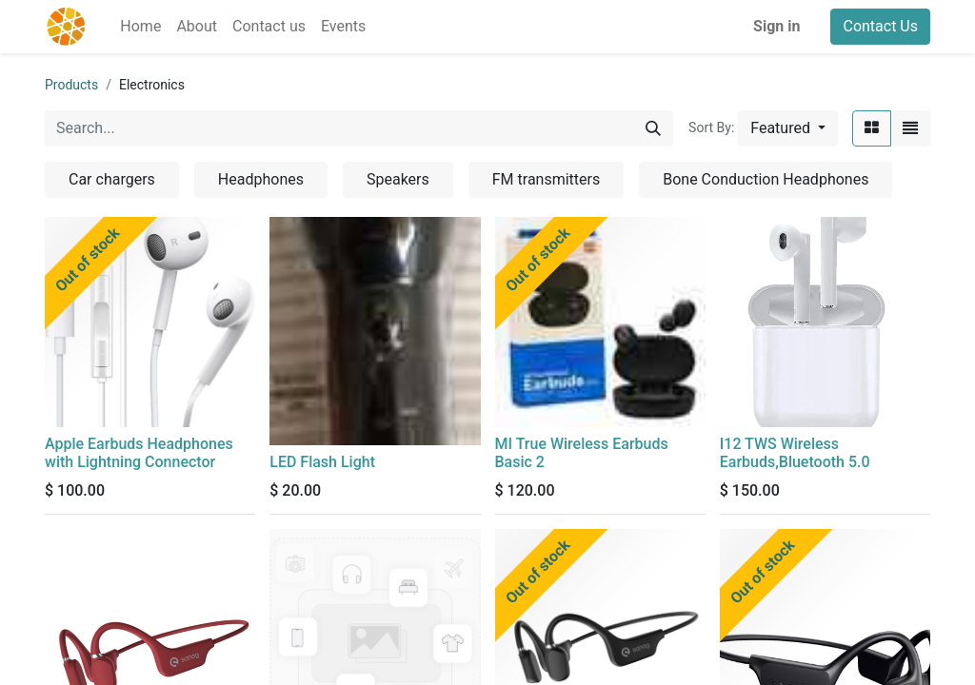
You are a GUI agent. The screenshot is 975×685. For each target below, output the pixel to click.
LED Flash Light (322, 462)
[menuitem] (140, 27)
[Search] (653, 128)
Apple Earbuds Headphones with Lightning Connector (139, 453)
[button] (788, 128)
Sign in (776, 26)
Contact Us (880, 26)
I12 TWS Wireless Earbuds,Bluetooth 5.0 (795, 453)
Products (71, 84)
